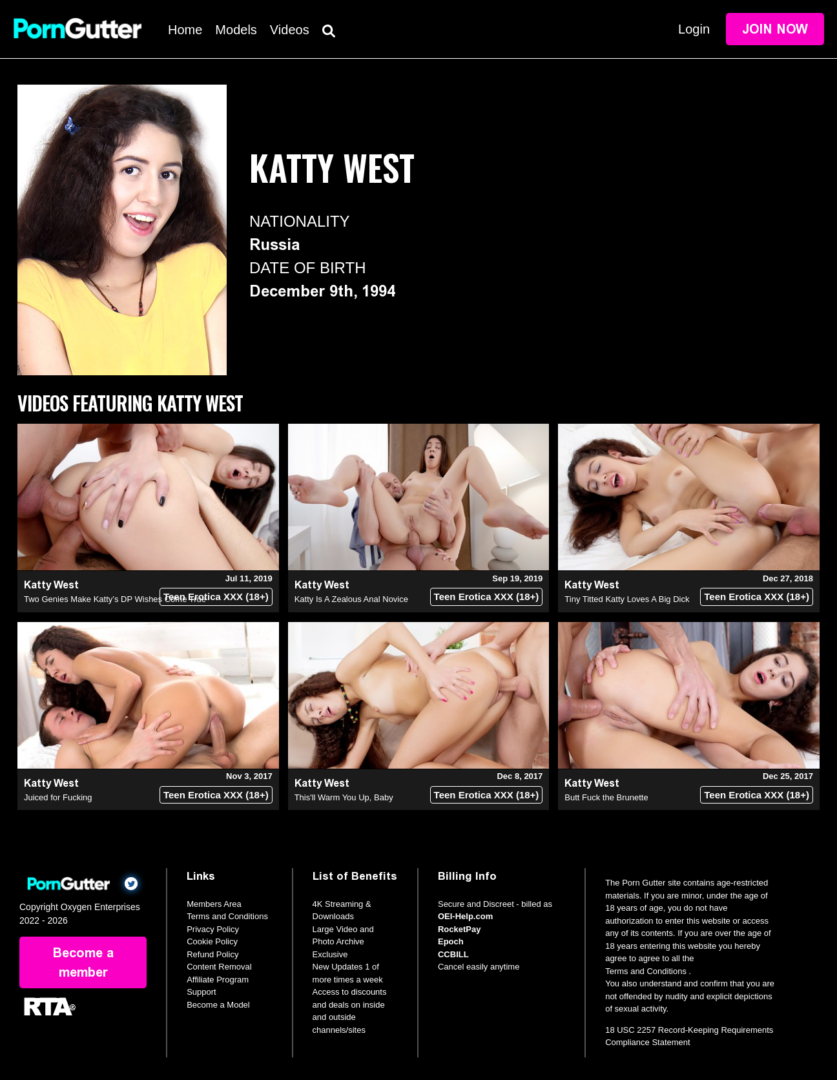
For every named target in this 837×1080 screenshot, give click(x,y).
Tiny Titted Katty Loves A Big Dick (626, 599)
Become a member (83, 962)
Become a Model (218, 1005)
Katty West (51, 585)
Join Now (775, 29)
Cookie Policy (212, 941)
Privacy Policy (213, 929)
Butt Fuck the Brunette (606, 797)
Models (235, 30)
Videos (289, 30)
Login (694, 29)
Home (185, 30)
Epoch (451, 941)
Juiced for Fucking (58, 797)
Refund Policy (212, 954)
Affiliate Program (218, 979)
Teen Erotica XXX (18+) (216, 596)
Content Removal (219, 966)
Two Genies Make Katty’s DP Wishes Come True (115, 599)
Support (201, 992)
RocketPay (459, 929)
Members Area (214, 904)
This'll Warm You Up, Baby (343, 797)
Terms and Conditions (227, 916)
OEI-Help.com (465, 916)
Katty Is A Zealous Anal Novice (351, 599)
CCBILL (453, 954)
